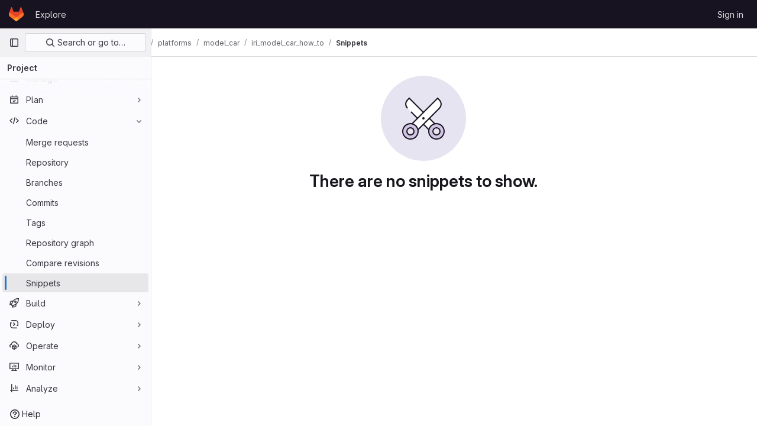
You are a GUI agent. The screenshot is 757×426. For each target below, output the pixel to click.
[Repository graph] (75, 242)
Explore (50, 14)
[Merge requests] (75, 142)
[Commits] (75, 202)
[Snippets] (75, 282)
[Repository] (75, 162)
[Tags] (75, 222)
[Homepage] (16, 14)
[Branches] (75, 182)
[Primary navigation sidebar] (14, 42)
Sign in (730, 14)
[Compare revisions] (75, 262)
